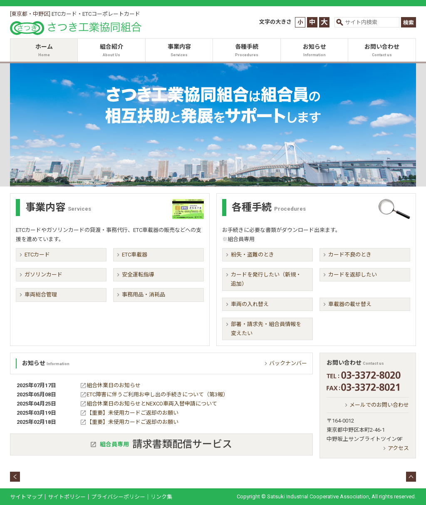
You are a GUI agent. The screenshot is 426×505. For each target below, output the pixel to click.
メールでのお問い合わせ (379, 405)
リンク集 (161, 497)
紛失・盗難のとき (252, 254)
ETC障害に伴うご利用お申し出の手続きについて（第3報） (157, 394)
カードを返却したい (352, 274)
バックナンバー (288, 363)
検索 (408, 23)
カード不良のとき (350, 254)
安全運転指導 (138, 274)
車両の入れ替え (250, 304)
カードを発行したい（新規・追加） (266, 279)
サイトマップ (26, 497)
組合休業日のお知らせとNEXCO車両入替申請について (152, 404)
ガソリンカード (43, 274)
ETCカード (37, 254)
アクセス (398, 448)
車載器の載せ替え (350, 304)
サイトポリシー (67, 497)
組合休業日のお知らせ (114, 385)
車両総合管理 (41, 294)
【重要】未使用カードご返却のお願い (132, 413)
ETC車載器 (134, 254)
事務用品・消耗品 (143, 294)
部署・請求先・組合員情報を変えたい (266, 328)
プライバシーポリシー (118, 497)
